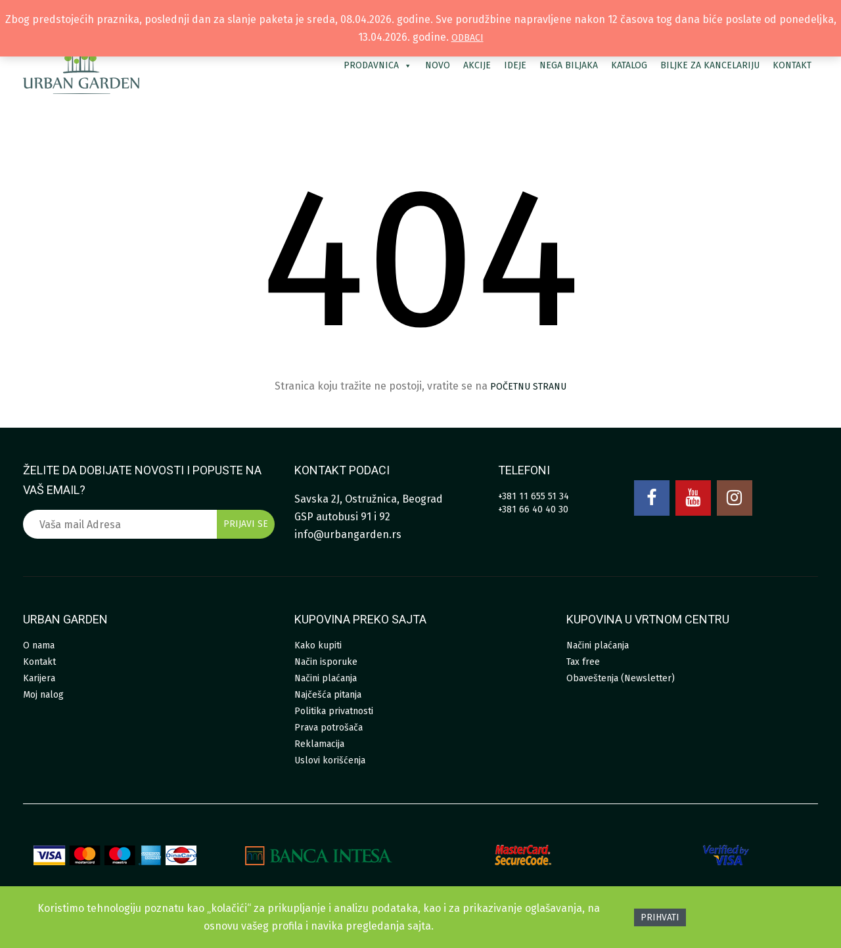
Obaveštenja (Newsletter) (620, 678)
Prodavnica (378, 65)
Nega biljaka (568, 65)
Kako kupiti (318, 645)
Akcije (477, 65)
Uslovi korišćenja (329, 760)
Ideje (515, 65)
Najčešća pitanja (327, 694)
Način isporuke (325, 661)
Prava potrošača (328, 727)
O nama (39, 645)
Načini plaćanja (325, 678)
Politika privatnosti (333, 711)
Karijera (39, 678)
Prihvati (660, 917)
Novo (437, 65)
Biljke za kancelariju (710, 65)
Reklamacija (319, 744)
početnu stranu (528, 386)
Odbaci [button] (467, 37)
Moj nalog (43, 694)
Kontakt (792, 65)
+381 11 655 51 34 (533, 496)
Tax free (583, 661)
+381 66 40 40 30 (533, 509)
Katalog (629, 65)
